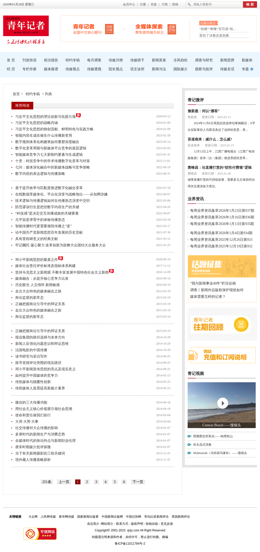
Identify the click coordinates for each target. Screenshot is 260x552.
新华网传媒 (66, 516)
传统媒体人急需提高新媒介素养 (40, 388)
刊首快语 (29, 60)
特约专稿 (73, 60)
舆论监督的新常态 (29, 298)
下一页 (138, 482)
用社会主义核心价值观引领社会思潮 (43, 409)
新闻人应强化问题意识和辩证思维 (42, 344)
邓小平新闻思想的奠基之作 (39, 259)
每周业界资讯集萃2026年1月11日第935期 (222, 224)
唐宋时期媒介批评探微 (33, 447)
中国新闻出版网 (112, 516)
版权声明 (137, 524)
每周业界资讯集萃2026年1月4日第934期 (221, 233)
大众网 (33, 516)
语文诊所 (137, 69)
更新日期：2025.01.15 (216, 117)
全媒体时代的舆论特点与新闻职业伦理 (45, 441)
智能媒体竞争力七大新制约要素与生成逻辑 (49, 155)
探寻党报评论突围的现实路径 (38, 363)
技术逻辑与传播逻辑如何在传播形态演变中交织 (52, 201)
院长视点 (116, 69)
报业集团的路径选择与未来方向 (40, 337)
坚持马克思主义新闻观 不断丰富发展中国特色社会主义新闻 (64, 271)
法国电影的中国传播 (31, 350)
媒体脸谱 (51, 69)
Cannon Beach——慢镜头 (221, 425)
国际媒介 (180, 69)
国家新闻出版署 (88, 516)
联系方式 (122, 524)
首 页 (11, 60)
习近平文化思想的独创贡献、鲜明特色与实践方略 (54, 129)
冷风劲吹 (180, 60)
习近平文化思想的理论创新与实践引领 (48, 116)
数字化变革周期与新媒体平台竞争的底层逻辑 (50, 148)
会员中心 (129, 4)
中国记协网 (133, 516)
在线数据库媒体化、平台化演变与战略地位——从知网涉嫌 (61, 194)
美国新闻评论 (181, 516)
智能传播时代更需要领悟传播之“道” (43, 226)
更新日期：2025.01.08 (216, 173)
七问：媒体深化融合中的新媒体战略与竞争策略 (52, 167)
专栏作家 (29, 69)
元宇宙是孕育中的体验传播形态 (40, 220)
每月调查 (94, 60)
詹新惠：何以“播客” (204, 111)
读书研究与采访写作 (31, 356)
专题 (245, 69)
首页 (16, 94)
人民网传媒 (48, 516)
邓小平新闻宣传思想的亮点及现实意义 (45, 369)
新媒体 (247, 60)
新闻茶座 (159, 60)
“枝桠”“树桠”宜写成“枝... (217, 30)
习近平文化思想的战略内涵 (36, 123)
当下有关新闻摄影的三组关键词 (40, 453)
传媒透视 (94, 69)
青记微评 (196, 100)
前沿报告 (51, 60)
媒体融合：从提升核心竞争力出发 (42, 278)
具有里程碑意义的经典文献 (36, 239)
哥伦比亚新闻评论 (156, 516)
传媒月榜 (116, 60)
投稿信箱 (152, 524)
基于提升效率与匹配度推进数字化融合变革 (49, 188)
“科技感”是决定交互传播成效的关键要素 (47, 213)
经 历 (11, 69)
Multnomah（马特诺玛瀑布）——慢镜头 (220, 453)
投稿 (175, 4)
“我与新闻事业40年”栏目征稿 (213, 283)
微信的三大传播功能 (31, 402)
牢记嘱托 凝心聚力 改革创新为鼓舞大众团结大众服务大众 (60, 245)
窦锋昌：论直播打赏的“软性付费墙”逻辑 (220, 167)
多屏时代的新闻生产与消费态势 (40, 434)
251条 (46, 482)
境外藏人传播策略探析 (33, 460)
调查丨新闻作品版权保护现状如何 (216, 290)
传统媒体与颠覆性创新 (33, 382)
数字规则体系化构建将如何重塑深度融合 (47, 142)
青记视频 (196, 373)
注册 (143, 4)
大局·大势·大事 (26, 421)
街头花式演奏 (202, 444)
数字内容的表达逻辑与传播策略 (40, 174)
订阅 (164, 4)
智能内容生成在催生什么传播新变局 (43, 135)
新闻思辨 (227, 60)
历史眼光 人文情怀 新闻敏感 (37, 285)
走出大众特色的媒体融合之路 (38, 291)
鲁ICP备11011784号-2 (130, 543)
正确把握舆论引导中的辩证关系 (40, 304)
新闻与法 (159, 69)
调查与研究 (204, 60)
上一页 (64, 482)
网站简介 (107, 524)
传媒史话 (227, 69)
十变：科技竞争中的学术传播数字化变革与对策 (52, 161)
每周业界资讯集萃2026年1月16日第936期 (222, 217)
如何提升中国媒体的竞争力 (36, 375)
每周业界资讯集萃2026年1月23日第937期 (222, 211)
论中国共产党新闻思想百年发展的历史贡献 (49, 232)
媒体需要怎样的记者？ (208, 297)
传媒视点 (73, 69)
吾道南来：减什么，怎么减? (210, 139)
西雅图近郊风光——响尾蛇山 (213, 436)
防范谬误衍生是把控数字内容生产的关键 (47, 207)
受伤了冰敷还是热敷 (214, 35)
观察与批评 (204, 69)
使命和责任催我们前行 (33, 415)
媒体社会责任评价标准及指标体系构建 (45, 266)
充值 (154, 4)
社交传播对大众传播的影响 (36, 428)
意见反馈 (167, 524)
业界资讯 (196, 199)
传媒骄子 (137, 60)
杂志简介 (93, 524)
